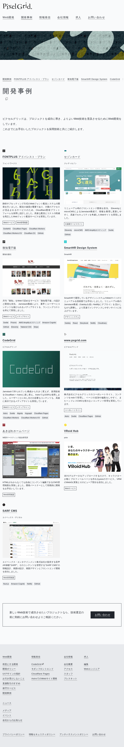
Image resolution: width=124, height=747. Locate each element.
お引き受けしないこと (14, 678)
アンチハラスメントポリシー (74, 734)
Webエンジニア (92, 669)
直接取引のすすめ (11, 683)
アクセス (68, 669)
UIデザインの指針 (11, 673)
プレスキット (70, 678)
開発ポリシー (9, 669)
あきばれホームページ (16, 431)
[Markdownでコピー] (7, 99)
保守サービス (9, 688)
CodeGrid (115, 79)
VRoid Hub (71, 431)
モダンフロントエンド (42, 669)
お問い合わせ (96, 17)
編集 (86, 664)
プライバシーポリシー (14, 734)
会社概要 (68, 664)
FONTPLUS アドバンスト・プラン (31, 79)
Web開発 (8, 17)
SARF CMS (10, 510)
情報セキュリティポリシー (42, 734)
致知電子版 (72, 79)
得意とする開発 (10, 664)
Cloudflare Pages (40, 673)
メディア (7, 710)
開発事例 (26, 17)
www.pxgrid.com (75, 340)
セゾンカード (58, 79)
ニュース (7, 703)
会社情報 (63, 17)
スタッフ (68, 673)
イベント (7, 715)
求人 (78, 17)
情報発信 (45, 17)
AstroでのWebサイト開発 (44, 678)
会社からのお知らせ (12, 720)
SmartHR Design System (94, 79)
